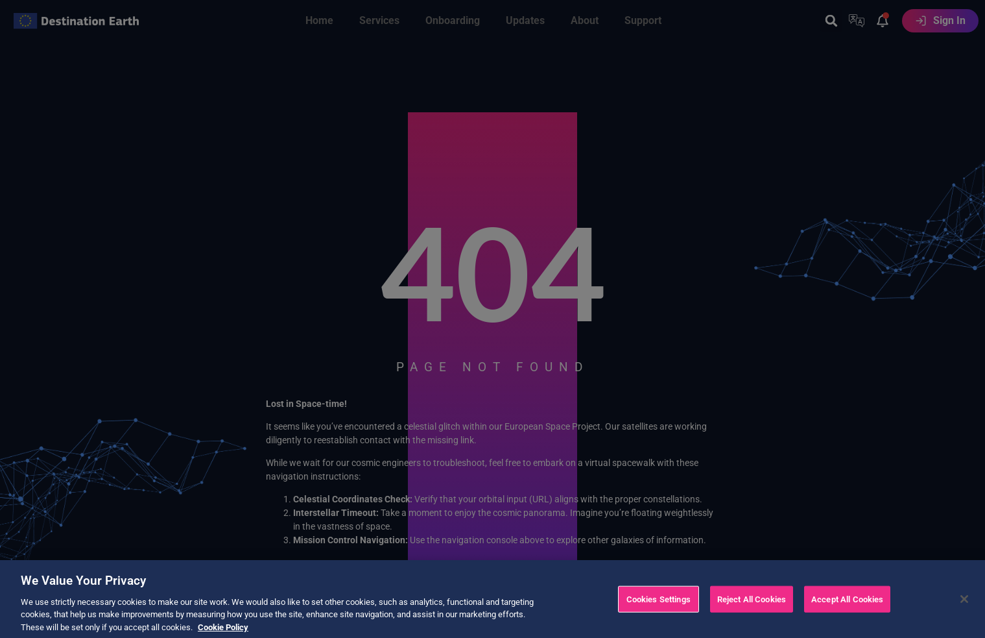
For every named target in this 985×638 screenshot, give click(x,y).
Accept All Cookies (847, 612)
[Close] (964, 611)
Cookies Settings (658, 612)
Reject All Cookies (751, 612)
